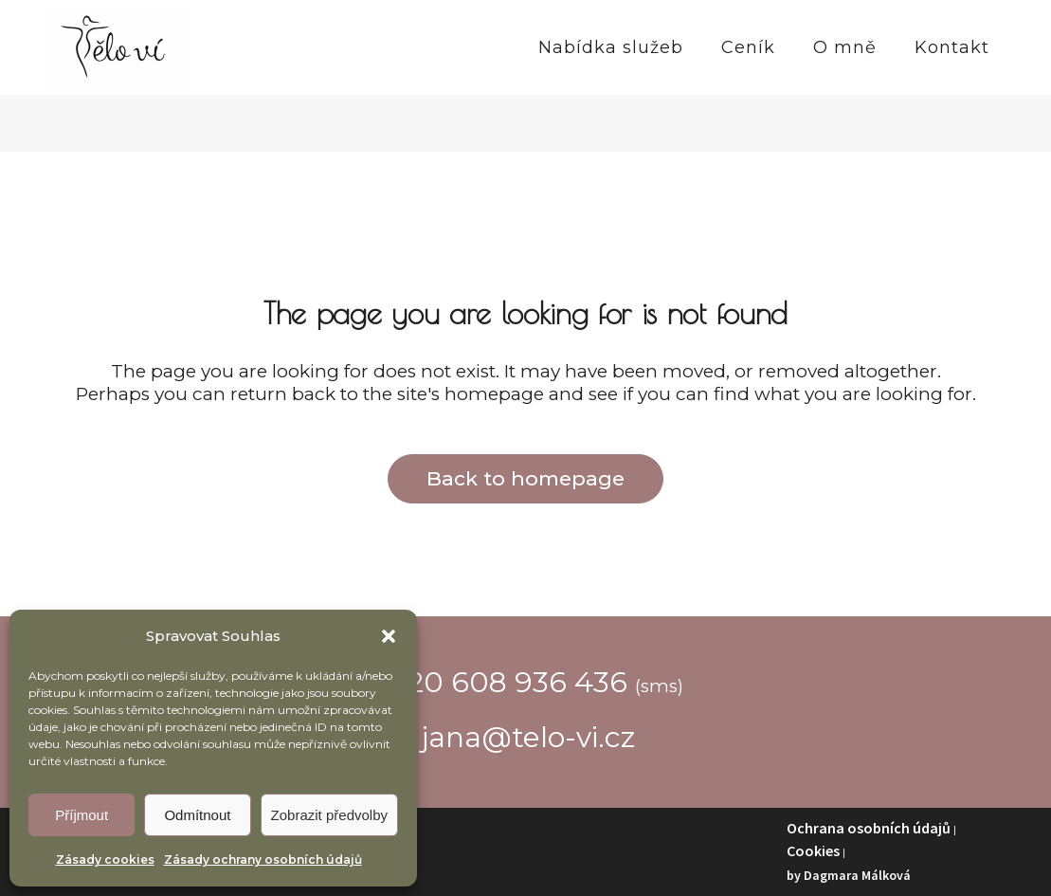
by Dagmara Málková (849, 875)
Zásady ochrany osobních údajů (263, 859)
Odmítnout (197, 815)
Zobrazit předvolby (329, 815)
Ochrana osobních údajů (869, 827)
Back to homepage (525, 478)
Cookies (813, 850)
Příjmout (81, 815)
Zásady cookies (105, 859)
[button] (388, 636)
